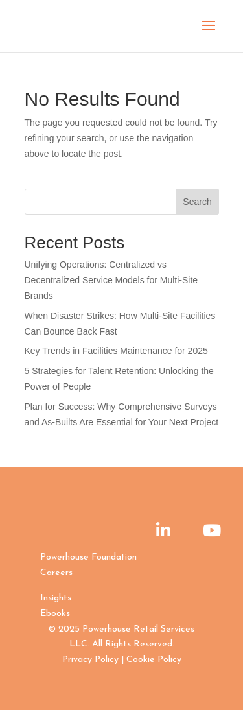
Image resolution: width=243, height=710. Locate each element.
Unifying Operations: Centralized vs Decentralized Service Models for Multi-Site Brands (111, 280)
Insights (55, 598)
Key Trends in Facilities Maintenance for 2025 (116, 351)
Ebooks (55, 614)
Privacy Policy (90, 660)
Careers (56, 573)
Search (197, 201)
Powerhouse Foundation (88, 557)
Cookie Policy (153, 660)
